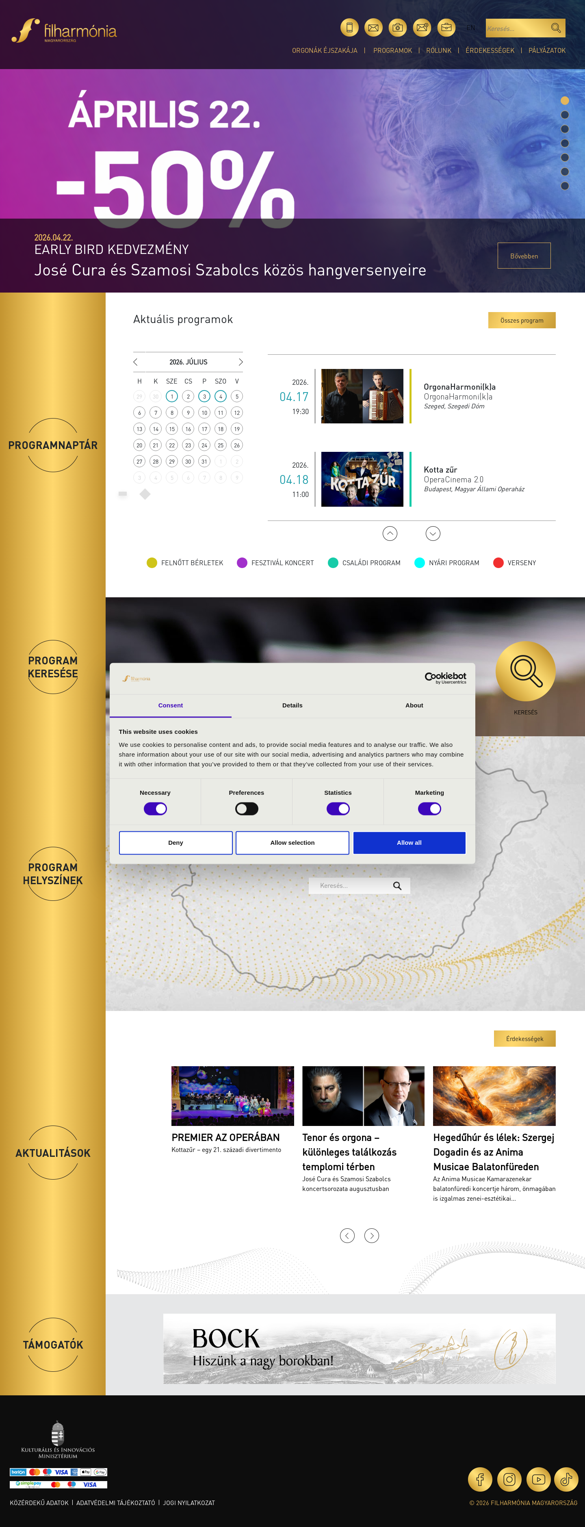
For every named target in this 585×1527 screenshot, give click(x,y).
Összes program (522, 320)
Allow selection (292, 842)
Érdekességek (490, 50)
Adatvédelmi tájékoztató (115, 1503)
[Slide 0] (565, 100)
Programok (392, 50)
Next (433, 533)
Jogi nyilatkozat (189, 1503)
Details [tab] (292, 705)
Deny (175, 842)
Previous (390, 533)
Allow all (409, 842)
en (470, 27)
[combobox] (359, 886)
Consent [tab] (170, 705)
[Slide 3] (565, 143)
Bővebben (524, 256)
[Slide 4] (565, 157)
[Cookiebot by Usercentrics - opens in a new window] (430, 678)
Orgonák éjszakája (325, 50)
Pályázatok (547, 50)
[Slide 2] (565, 129)
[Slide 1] (565, 115)
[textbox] (353, 885)
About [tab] (414, 705)
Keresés (526, 678)
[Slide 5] (565, 171)
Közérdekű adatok (39, 1503)
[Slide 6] (565, 186)
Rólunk (438, 50)
